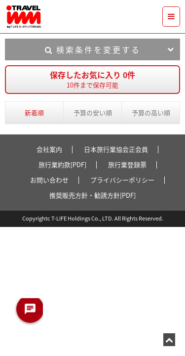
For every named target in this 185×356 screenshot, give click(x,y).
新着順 (34, 112)
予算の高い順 (151, 112)
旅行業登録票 (127, 164)
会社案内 (49, 149)
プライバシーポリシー (122, 179)
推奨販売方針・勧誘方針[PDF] (92, 195)
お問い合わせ (49, 179)
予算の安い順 (93, 112)
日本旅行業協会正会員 (116, 149)
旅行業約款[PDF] (62, 164)
